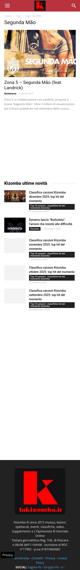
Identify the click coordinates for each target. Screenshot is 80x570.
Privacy (50, 558)
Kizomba (34, 228)
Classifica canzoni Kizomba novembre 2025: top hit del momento (47, 245)
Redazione (10, 93)
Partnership (21, 558)
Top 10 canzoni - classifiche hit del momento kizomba (47, 206)
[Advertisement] (36, 144)
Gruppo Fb (51, 567)
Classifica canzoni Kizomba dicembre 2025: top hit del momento (47, 197)
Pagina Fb (34, 567)
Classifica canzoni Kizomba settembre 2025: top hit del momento (47, 295)
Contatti (37, 558)
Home (8, 16)
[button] (74, 6)
